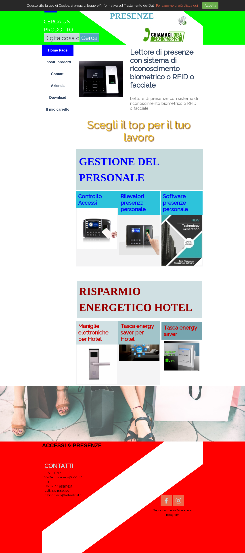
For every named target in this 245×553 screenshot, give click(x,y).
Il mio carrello (57, 109)
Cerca (89, 37)
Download (57, 97)
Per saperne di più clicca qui (177, 5)
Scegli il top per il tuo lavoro (140, 130)
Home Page (57, 50)
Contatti (57, 74)
